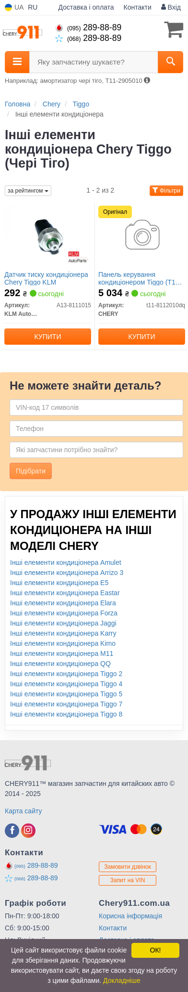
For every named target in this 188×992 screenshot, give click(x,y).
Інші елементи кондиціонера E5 (59, 583)
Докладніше (122, 980)
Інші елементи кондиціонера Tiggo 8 (66, 714)
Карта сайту (23, 811)
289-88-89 (88, 27)
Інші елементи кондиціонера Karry (63, 633)
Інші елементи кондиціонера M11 (61, 653)
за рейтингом (28, 190)
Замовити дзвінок (127, 866)
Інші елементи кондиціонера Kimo (63, 643)
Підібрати (31, 471)
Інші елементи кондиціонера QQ (60, 663)
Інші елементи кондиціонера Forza (64, 613)
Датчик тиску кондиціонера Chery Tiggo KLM (46, 278)
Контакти (138, 7)
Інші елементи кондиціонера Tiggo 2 (66, 674)
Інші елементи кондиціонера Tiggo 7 (66, 704)
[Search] (170, 62)
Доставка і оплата (86, 7)
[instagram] (28, 830)
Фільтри (166, 190)
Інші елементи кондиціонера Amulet (65, 562)
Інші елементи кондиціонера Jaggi (63, 623)
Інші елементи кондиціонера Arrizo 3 (66, 572)
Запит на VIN (127, 880)
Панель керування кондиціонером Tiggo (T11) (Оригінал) (139, 278)
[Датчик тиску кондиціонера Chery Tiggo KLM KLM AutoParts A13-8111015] (47, 235)
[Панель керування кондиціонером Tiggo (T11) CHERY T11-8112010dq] (141, 235)
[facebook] (12, 830)
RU (32, 7)
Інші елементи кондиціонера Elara (63, 603)
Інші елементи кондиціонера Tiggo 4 (66, 684)
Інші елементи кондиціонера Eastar (65, 593)
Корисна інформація (130, 916)
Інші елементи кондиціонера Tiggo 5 (66, 694)
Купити (48, 336)
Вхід (171, 7)
